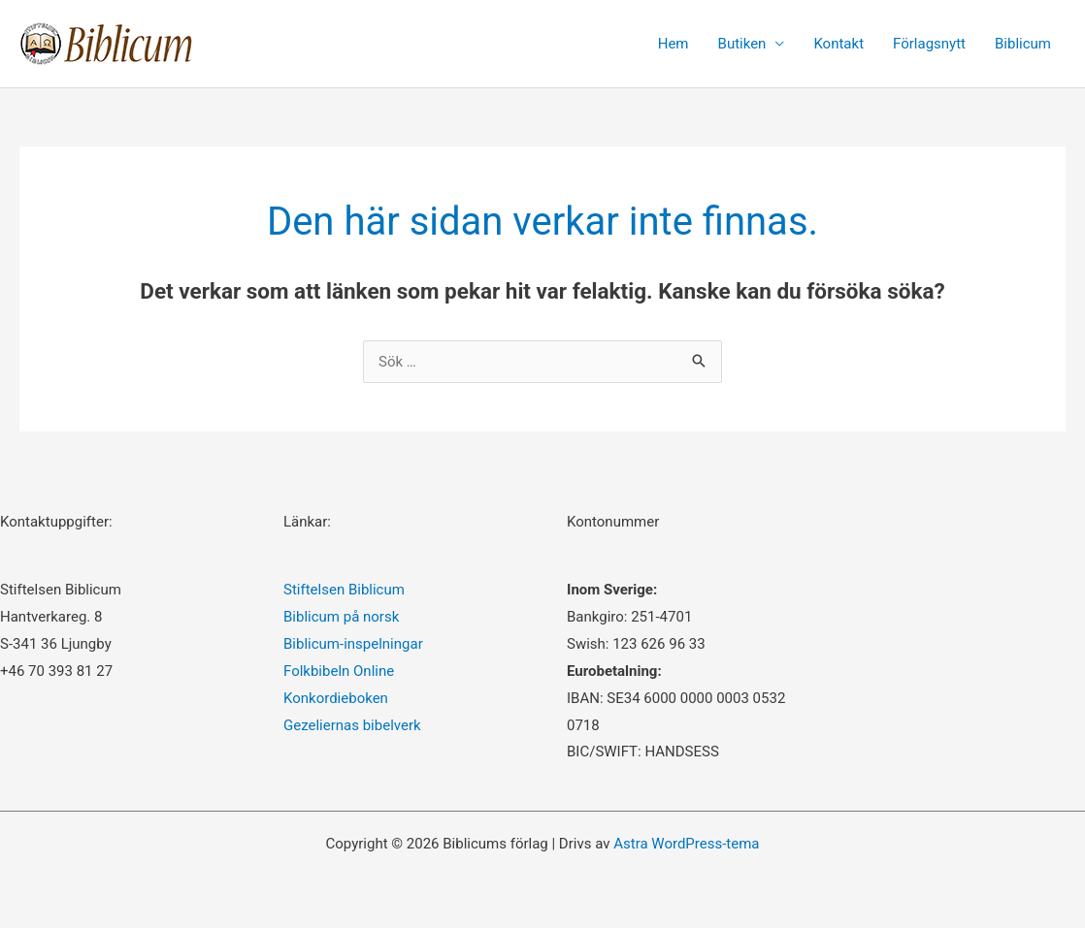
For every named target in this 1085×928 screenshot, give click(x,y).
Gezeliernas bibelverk (352, 725)
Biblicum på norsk (341, 616)
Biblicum (1023, 43)
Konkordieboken (335, 698)
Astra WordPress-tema (686, 843)
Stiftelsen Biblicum (344, 589)
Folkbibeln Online (338, 671)
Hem (673, 43)
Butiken (742, 43)
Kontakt (838, 43)
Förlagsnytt (929, 43)
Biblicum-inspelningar (353, 644)
